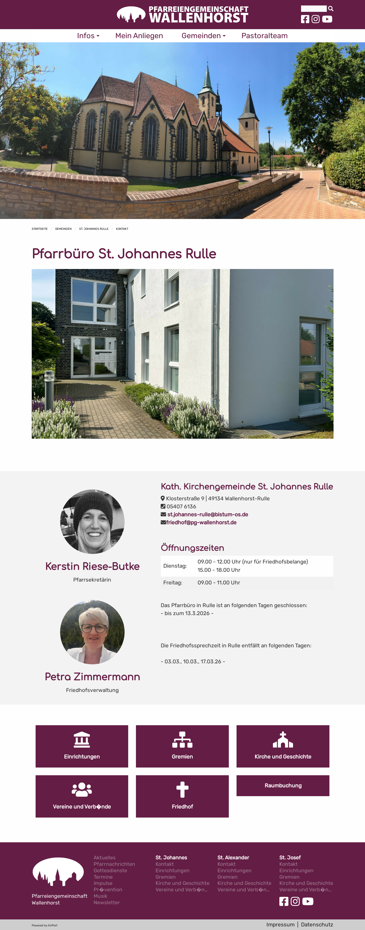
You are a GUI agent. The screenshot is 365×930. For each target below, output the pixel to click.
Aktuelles (105, 858)
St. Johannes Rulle (94, 229)
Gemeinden (63, 229)
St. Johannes (171, 858)
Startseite (40, 229)
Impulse (103, 883)
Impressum (280, 924)
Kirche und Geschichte (182, 883)
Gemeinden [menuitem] (201, 35)
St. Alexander (233, 858)
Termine (103, 877)
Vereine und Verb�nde (183, 890)
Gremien (166, 877)
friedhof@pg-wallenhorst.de (201, 522)
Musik (100, 896)
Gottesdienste (110, 871)
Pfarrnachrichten (114, 864)
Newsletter (107, 902)
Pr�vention (108, 890)
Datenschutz (317, 924)
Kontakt (122, 229)
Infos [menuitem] (86, 35)
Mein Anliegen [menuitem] (139, 35)
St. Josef (290, 858)
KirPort (52, 925)
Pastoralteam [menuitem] (264, 35)
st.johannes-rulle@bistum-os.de (207, 514)
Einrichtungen (173, 871)
